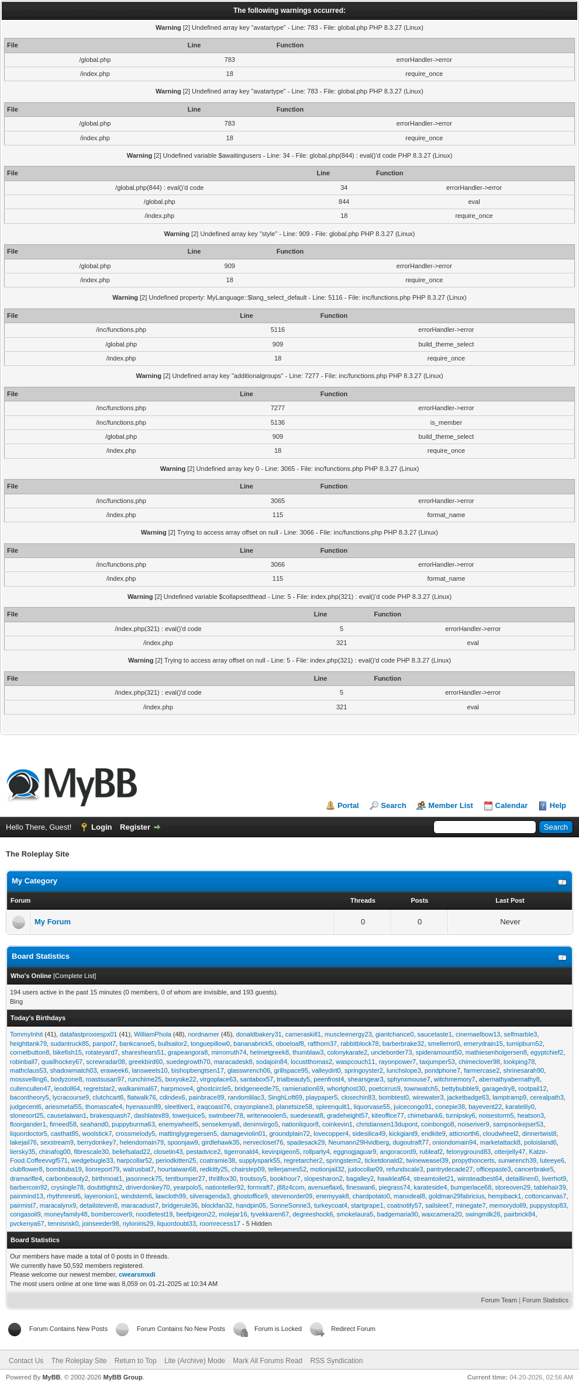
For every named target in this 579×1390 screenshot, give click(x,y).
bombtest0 (394, 1097)
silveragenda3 (209, 1196)
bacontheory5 (29, 1097)
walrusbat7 (138, 1169)
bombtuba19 (64, 1169)
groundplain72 (289, 1133)
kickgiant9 (403, 1133)
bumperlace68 (471, 1187)
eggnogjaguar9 (354, 1151)
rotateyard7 (101, 1052)
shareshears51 (143, 1052)
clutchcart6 (107, 1097)
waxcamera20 (441, 1214)
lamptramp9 (509, 1097)
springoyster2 (363, 1070)
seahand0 (94, 1124)
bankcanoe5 (136, 1043)
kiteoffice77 (387, 1115)
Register (135, 827)
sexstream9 (57, 1142)
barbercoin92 (28, 1187)
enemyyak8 (332, 1196)
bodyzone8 (66, 1079)
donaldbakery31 (258, 1034)
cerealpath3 (547, 1097)
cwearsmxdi (137, 1274)
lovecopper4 (331, 1133)
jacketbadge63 (468, 1097)
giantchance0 (394, 1034)
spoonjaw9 (182, 1142)
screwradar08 (105, 1061)
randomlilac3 (246, 1097)
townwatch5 (421, 1088)
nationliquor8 (300, 1124)
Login (101, 827)
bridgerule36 (180, 1205)
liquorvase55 (372, 1106)
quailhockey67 (62, 1061)
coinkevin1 (337, 1124)
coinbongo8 (437, 1124)
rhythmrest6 (64, 1196)
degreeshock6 (312, 1214)
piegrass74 (395, 1187)
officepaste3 (494, 1169)
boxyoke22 (180, 1079)
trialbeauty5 (293, 1079)
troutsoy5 (253, 1178)
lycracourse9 (71, 1097)
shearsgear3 (365, 1079)
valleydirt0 (326, 1070)
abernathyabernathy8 (509, 1079)
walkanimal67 (137, 1088)
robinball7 (24, 1061)
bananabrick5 (252, 1043)
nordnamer (203, 1034)
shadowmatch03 (73, 1070)
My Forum (53, 921)
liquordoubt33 (176, 1223)
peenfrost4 (328, 1079)
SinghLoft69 (285, 1097)
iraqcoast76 (213, 1106)
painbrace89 (207, 1097)
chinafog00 (55, 1151)
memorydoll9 (508, 1205)
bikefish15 (67, 1052)
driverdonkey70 (148, 1187)
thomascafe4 (103, 1106)
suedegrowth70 (188, 1061)
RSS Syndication (336, 1361)
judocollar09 (365, 1169)
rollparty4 (317, 1151)
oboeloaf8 (290, 1043)
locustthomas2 (311, 1061)
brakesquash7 (110, 1115)
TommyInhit (26, 1034)
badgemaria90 (397, 1214)
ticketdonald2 (384, 1160)
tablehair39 (550, 1187)
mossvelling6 (28, 1079)
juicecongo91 (413, 1106)
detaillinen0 (522, 1178)
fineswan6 (360, 1187)
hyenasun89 (143, 1106)
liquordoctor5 (28, 1133)
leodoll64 (67, 1088)
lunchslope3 (404, 1070)
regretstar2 (99, 1088)
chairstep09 (248, 1169)
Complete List (74, 975)
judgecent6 (26, 1106)
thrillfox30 (222, 1178)
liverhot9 (554, 1178)
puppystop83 (548, 1205)
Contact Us (26, 1361)
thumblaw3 (307, 1052)
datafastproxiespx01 (88, 1034)
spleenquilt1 (333, 1106)
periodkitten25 (176, 1160)
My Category (34, 880)
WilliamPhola (152, 1034)
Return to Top (136, 1361)
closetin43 (168, 1151)
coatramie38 (218, 1160)
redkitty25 (214, 1169)
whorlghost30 (346, 1088)
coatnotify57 (404, 1205)
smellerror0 (444, 1043)
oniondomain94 (454, 1142)
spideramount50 (439, 1052)
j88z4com (290, 1187)
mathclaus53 (28, 1070)
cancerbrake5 (534, 1169)
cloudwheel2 (501, 1133)
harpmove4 (177, 1088)
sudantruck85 (69, 1043)
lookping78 (519, 1061)
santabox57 (256, 1079)
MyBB (51, 1377)
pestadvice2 (204, 1151)
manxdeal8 (409, 1196)
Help (558, 805)
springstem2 (343, 1160)
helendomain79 (142, 1142)
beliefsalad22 (131, 1151)
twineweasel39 (427, 1160)
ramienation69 (302, 1088)
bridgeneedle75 (257, 1088)
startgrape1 (367, 1205)
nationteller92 (224, 1187)
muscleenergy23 (348, 1034)
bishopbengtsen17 (197, 1070)
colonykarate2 (348, 1052)
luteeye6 (552, 1160)
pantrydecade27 (450, 1169)
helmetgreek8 (269, 1052)
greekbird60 (146, 1061)
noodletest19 (154, 1214)
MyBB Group (122, 1377)
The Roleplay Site (79, 1361)
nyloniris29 (138, 1223)
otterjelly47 (509, 1151)
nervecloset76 (263, 1142)
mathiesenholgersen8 (496, 1052)
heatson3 (531, 1115)
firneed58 (63, 1124)
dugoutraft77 (410, 1142)
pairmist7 (23, 1205)
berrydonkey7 (96, 1142)
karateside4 (430, 1187)
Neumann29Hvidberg (358, 1142)
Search (393, 805)
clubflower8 (26, 1169)
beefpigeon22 (195, 1214)
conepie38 (450, 1106)
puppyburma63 (133, 1124)
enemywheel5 (178, 1124)
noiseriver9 (474, 1124)
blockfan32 (216, 1205)
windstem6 (136, 1196)
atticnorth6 (464, 1133)
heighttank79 (28, 1043)
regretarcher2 (303, 1160)
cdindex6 (172, 1097)
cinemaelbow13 (478, 1034)
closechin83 (358, 1097)
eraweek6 (115, 1070)
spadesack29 (306, 1142)
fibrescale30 (91, 1151)
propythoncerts (473, 1160)
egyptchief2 (546, 1052)
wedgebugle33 (92, 1160)
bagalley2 (360, 1178)
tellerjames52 (287, 1169)
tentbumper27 (185, 1178)
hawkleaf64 (393, 1178)
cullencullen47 (30, 1088)
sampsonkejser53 (518, 1124)
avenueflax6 (325, 1187)
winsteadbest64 (479, 1178)
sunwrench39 (517, 1160)
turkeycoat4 (330, 1205)
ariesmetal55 (63, 1106)
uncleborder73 (391, 1052)
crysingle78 (67, 1187)
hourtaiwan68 (177, 1169)
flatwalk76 (141, 1097)
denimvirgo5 (260, 1124)
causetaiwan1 (67, 1115)
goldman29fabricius (456, 1196)
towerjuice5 (189, 1115)
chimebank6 (425, 1115)
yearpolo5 (188, 1187)
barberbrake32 (403, 1043)
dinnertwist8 (539, 1133)
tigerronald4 (241, 1151)
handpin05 (251, 1205)
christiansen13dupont (387, 1124)
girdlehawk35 (221, 1142)
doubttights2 (104, 1187)
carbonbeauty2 (67, 1178)
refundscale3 (404, 1169)
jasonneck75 (144, 1178)
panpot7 (104, 1043)
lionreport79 (102, 1169)
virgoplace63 (218, 1079)
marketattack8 (500, 1142)
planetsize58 (294, 1106)
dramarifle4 (26, 1178)
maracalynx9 (58, 1205)
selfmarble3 (520, 1034)
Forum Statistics (545, 1300)
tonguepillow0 (210, 1043)
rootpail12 (532, 1088)
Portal (348, 805)
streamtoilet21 (433, 1178)
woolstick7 (97, 1133)
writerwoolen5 (267, 1115)
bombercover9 (111, 1214)
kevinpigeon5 (281, 1151)
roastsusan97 (105, 1079)
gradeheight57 (347, 1115)
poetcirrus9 (385, 1088)
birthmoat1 (107, 1178)
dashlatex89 (151, 1115)
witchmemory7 (454, 1079)
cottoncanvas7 (546, 1196)
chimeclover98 (479, 1061)
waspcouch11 (355, 1061)
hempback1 (505, 1196)
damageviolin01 (243, 1133)
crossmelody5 (135, 1133)
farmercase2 (481, 1070)
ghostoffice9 (250, 1196)
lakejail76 (23, 1142)
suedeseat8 (306, 1115)
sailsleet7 (438, 1205)
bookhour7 (285, 1178)
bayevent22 (485, 1106)
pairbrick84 (520, 1214)
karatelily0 (520, 1106)
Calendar (511, 805)
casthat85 (65, 1133)
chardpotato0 (371, 1196)
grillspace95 (291, 1070)
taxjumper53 (437, 1061)
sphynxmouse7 (408, 1079)
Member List (450, 805)
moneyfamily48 (66, 1214)
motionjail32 (327, 1169)
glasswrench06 (249, 1070)
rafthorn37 (322, 1043)
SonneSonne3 (290, 1205)
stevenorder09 (291, 1196)
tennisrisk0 (63, 1223)
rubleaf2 (431, 1151)
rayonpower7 (397, 1061)
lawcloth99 (171, 1196)
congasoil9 (25, 1214)
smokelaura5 (354, 1214)
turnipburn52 (524, 1043)
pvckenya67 (27, 1223)
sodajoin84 (271, 1061)
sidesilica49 (368, 1133)
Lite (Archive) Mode (194, 1361)
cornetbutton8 (29, 1052)
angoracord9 (398, 1151)
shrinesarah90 (523, 1070)
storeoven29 (512, 1187)
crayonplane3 (253, 1106)
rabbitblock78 (359, 1043)
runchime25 (144, 1079)
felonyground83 (468, 1151)
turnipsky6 (460, 1115)
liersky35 (22, 1151)
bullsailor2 (172, 1043)
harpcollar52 (135, 1160)
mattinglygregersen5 (187, 1133)
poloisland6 (540, 1142)
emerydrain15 (483, 1043)
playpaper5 (321, 1097)
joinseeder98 (100, 1223)
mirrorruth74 (228, 1052)
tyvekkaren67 (270, 1214)
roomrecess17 (219, 1223)
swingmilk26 (483, 1214)
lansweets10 (150, 1070)
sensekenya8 (221, 1124)
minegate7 (470, 1205)
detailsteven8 (99, 1205)
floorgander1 (28, 1124)
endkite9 (433, 1133)
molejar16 (233, 1214)
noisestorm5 (496, 1115)
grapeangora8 (188, 1052)
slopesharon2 (323, 1178)
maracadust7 (139, 1205)
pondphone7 (442, 1070)
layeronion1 (101, 1196)
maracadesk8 (233, 1061)
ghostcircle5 (214, 1088)
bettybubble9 (460, 1088)
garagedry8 (498, 1088)
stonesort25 (26, 1115)
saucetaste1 (435, 1034)
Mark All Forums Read (267, 1361)
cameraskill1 (303, 1034)
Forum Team (499, 1300)
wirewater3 (427, 1097)
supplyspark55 (259, 1160)
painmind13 (26, 1196)
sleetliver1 (179, 1106)
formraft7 (260, 1187)
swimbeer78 (225, 1115)
